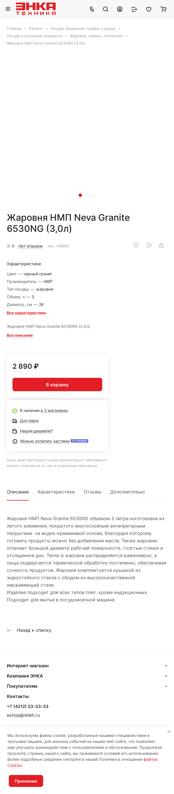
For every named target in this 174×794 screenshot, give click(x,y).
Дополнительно (127, 492)
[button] (80, 195)
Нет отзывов (30, 245)
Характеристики (56, 492)
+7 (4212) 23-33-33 (28, 706)
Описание (18, 492)
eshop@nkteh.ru (23, 715)
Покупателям (22, 686)
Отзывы (92, 492)
